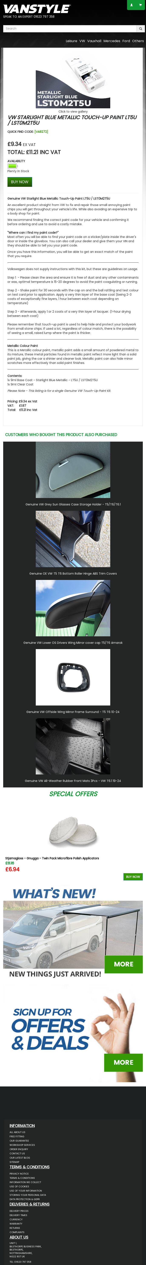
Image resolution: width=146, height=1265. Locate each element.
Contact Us (17, 1153)
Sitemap (14, 1162)
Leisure (71, 41)
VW (82, 41)
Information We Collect (25, 1182)
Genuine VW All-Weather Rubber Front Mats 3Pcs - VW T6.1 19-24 (73, 781)
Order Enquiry (19, 1149)
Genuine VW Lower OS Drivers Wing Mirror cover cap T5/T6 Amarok (73, 643)
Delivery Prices (19, 1211)
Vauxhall (94, 41)
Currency (16, 1219)
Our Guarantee (19, 1140)
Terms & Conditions (22, 1178)
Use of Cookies (19, 1186)
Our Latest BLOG (20, 1157)
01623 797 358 (44, 16)
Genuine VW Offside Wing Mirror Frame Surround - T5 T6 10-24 (73, 712)
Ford (126, 41)
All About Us (17, 1132)
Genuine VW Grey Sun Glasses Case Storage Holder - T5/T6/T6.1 (73, 504)
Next (138, 840)
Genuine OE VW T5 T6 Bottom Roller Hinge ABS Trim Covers (73, 573)
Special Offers (73, 794)
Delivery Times (18, 1215)
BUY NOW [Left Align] (20, 182)
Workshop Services (22, 1145)
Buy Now (133, 877)
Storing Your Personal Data (28, 1195)
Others (138, 41)
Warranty (16, 1223)
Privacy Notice (19, 1173)
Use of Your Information (26, 1190)
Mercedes (111, 41)
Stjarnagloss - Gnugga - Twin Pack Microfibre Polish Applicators (52, 858)
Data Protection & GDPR (25, 1199)
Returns (15, 1228)
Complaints (17, 1232)
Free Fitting (17, 1136)
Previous (8, 840)
